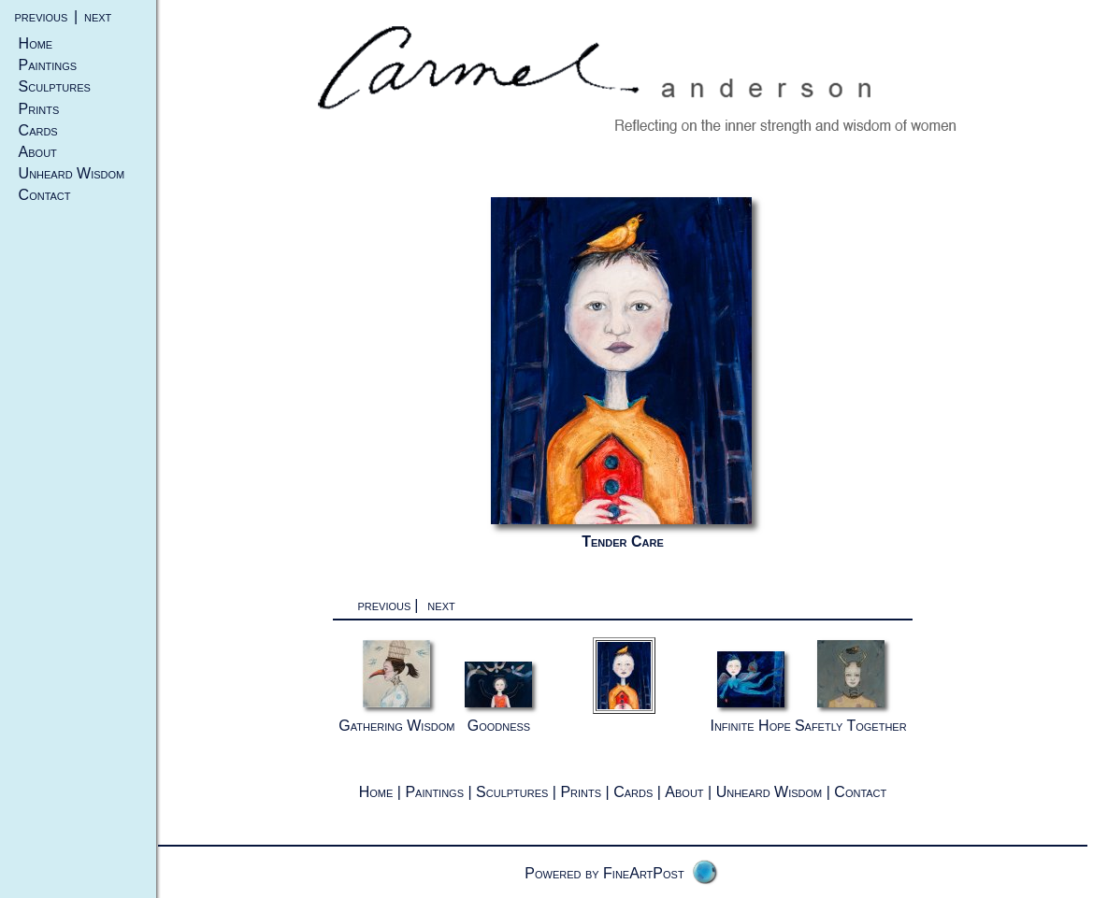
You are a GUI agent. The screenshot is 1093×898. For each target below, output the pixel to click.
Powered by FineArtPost (604, 873)
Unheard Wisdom (72, 173)
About (38, 152)
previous (41, 16)
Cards (38, 130)
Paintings (48, 65)
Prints (39, 109)
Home (36, 43)
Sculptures (55, 86)
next (97, 16)
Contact (45, 195)
